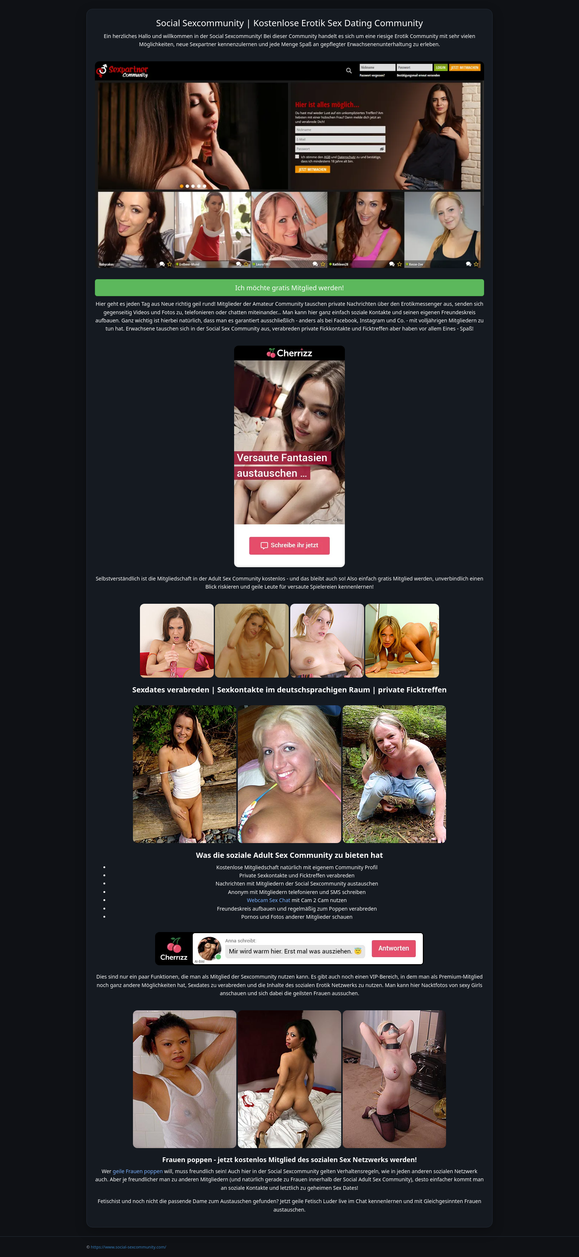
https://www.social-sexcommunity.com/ (128, 1247)
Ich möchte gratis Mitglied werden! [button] (289, 287)
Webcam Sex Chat (268, 900)
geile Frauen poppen (138, 1171)
